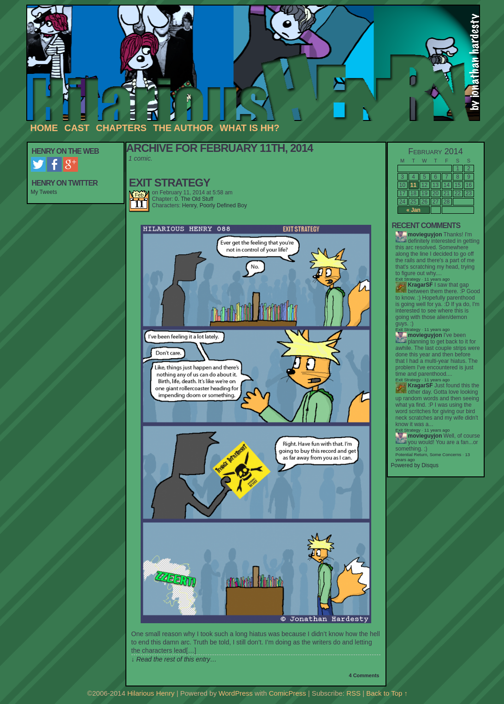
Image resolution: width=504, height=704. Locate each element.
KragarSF (420, 285)
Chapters (121, 127)
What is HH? (249, 127)
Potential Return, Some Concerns (429, 454)
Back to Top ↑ (387, 693)
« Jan (413, 210)
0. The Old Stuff (194, 199)
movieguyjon (425, 234)
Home (44, 127)
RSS (353, 693)
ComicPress (287, 693)
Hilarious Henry (256, 63)
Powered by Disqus (415, 465)
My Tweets (44, 192)
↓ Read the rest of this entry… (174, 659)
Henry (189, 205)
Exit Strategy (169, 182)
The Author (183, 127)
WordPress (236, 693)
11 (413, 185)
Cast (77, 127)
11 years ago (437, 329)
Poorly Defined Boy (223, 205)
